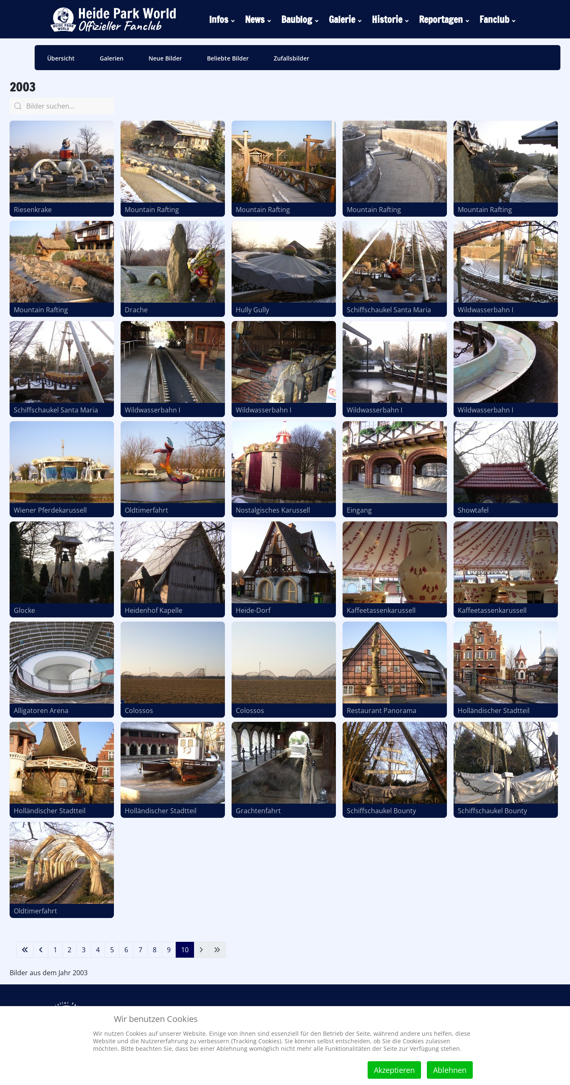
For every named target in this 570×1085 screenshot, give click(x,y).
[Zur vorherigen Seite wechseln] (40, 950)
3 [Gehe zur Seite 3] (84, 949)
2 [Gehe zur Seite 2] (69, 949)
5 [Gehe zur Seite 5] (112, 949)
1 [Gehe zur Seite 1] (55, 949)
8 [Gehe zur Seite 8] (154, 949)
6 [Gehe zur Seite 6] (126, 949)
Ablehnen (450, 1070)
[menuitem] (223, 19)
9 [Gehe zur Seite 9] (169, 949)
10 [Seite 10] (185, 949)
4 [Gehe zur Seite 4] (98, 949)
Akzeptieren (394, 1070)
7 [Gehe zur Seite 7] (140, 949)
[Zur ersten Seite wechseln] (25, 950)
